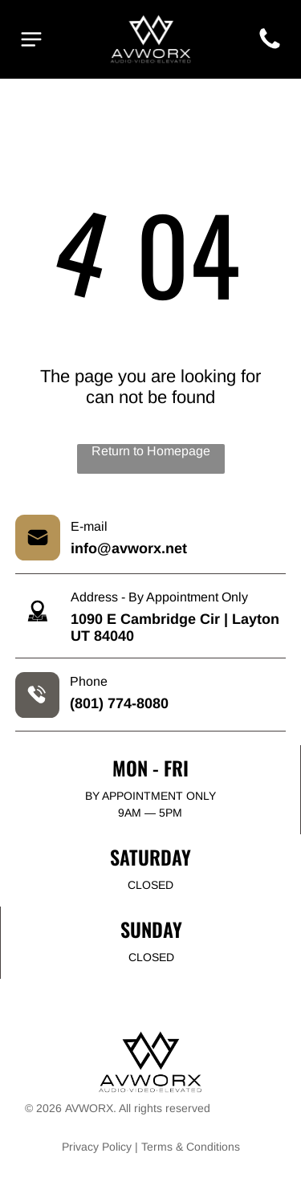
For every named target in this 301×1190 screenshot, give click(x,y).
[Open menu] (31, 39)
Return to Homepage (151, 451)
